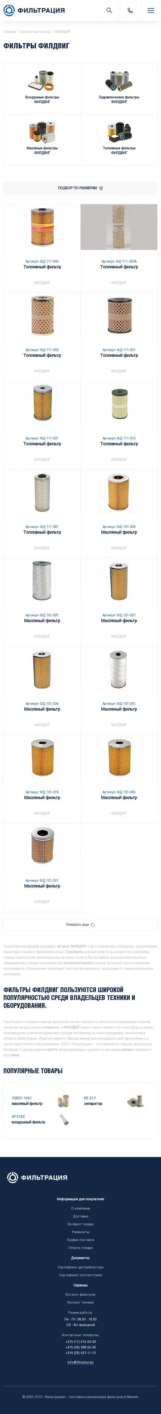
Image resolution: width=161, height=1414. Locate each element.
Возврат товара (81, 1224)
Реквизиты (80, 1232)
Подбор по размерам (80, 188)
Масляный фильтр (119, 533)
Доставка (80, 1216)
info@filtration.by (80, 1362)
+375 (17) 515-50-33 (130, 10)
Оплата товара (80, 1248)
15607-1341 (22, 1098)
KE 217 (90, 1098)
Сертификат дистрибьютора (80, 1267)
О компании (80, 1208)
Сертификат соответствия (80, 1275)
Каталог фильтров (80, 1294)
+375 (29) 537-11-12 (80, 1353)
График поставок (80, 1240)
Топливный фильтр (42, 268)
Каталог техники (80, 1302)
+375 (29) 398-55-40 (80, 1347)
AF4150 (18, 1117)
